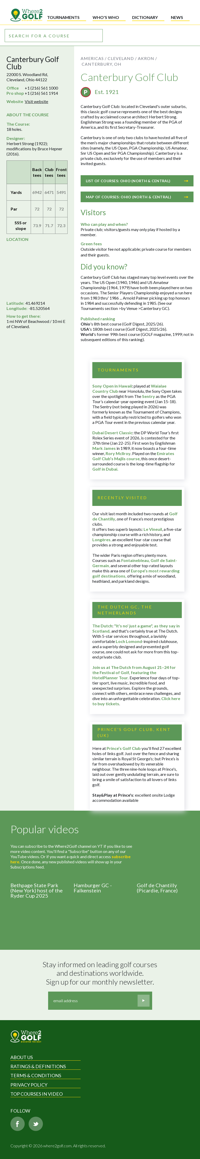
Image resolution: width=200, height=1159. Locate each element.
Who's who (106, 17)
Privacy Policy (28, 1085)
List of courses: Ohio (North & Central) (137, 181)
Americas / (94, 58)
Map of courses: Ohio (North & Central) (137, 197)
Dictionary (145, 17)
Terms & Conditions (35, 1075)
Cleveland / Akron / (132, 58)
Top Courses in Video (36, 1094)
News (177, 17)
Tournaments (63, 17)
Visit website (36, 101)
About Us (21, 1057)
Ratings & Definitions (38, 1066)
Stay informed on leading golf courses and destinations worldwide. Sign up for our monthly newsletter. (101, 973)
